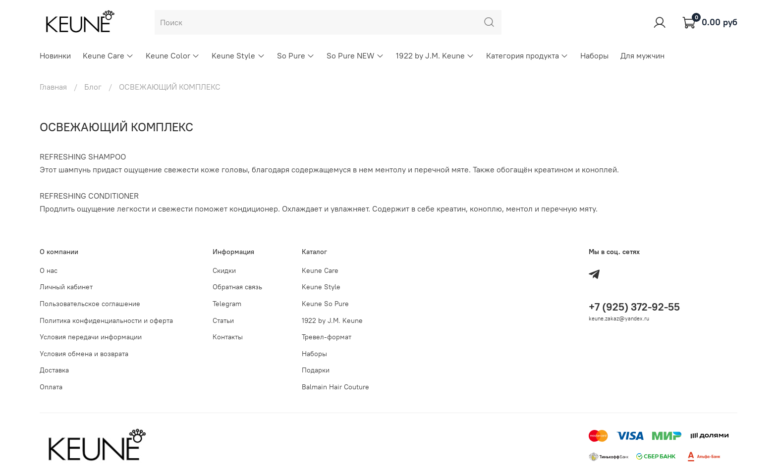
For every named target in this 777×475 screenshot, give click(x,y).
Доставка (54, 370)
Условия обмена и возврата (84, 353)
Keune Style (238, 55)
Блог (93, 87)
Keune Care (108, 55)
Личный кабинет (66, 286)
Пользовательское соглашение (90, 303)
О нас (48, 270)
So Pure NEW (355, 55)
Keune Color (173, 55)
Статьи (223, 320)
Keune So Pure (325, 303)
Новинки (55, 55)
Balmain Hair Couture (335, 386)
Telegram (227, 303)
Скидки (224, 270)
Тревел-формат (326, 336)
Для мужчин (642, 55)
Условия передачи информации (91, 336)
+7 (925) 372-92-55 (634, 307)
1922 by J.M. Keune (435, 55)
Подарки (316, 370)
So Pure (296, 55)
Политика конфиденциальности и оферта (106, 320)
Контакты (228, 336)
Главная (53, 87)
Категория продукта (527, 55)
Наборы (594, 55)
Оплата (51, 386)
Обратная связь (237, 286)
